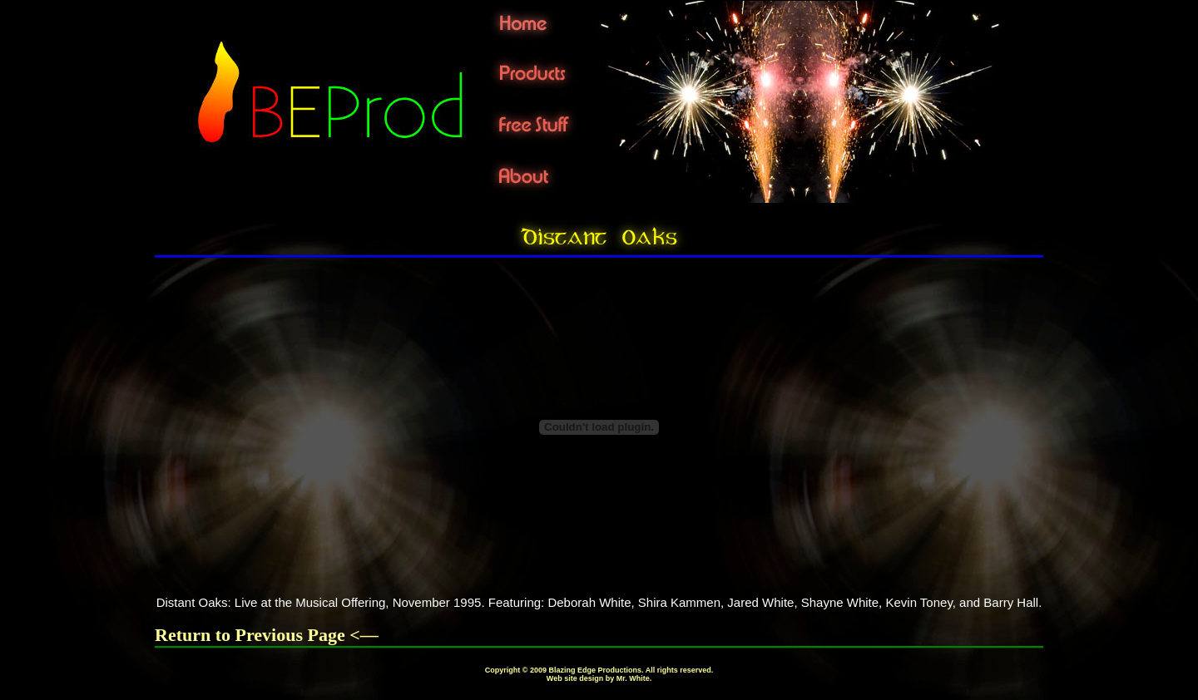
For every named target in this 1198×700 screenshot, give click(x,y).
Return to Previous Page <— (267, 634)
